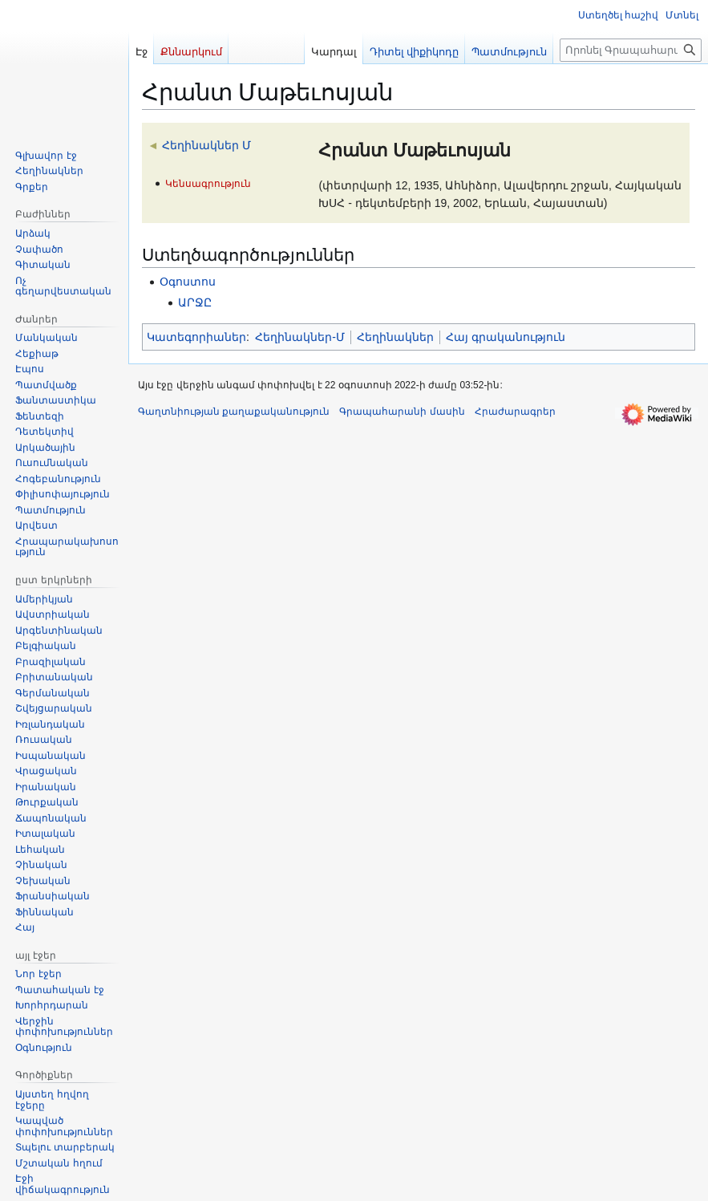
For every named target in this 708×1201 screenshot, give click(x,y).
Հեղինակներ (395, 337)
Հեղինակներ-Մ (300, 337)
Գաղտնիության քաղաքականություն (234, 411)
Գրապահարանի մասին (401, 411)
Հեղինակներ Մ (206, 145)
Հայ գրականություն (505, 337)
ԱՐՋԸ (195, 302)
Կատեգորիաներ (196, 337)
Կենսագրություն (208, 183)
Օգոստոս (188, 281)
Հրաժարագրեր (515, 411)
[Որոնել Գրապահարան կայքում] (631, 50)
